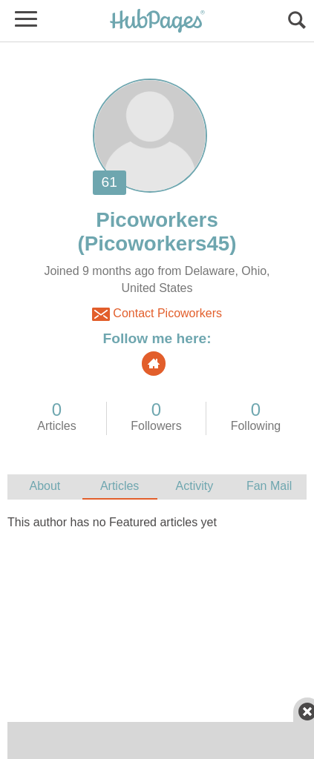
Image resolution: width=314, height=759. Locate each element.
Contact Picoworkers (157, 314)
